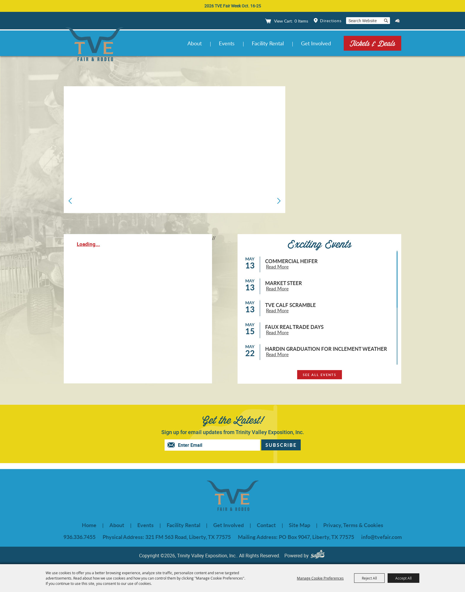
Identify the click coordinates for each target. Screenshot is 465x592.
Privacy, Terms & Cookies (353, 525)
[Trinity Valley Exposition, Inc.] (94, 45)
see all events (319, 374)
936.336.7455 (79, 537)
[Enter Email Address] (218, 445)
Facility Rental (268, 43)
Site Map (299, 525)
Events (227, 43)
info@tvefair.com (381, 537)
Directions (331, 20)
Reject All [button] (369, 578)
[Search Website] (364, 20)
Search (386, 20)
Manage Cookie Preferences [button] (320, 578)
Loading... (88, 244)
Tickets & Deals (372, 43)
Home (89, 525)
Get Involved (316, 43)
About (194, 43)
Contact (266, 525)
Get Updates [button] (281, 444)
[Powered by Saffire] (319, 555)
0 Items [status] (301, 21)
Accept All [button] (403, 578)
